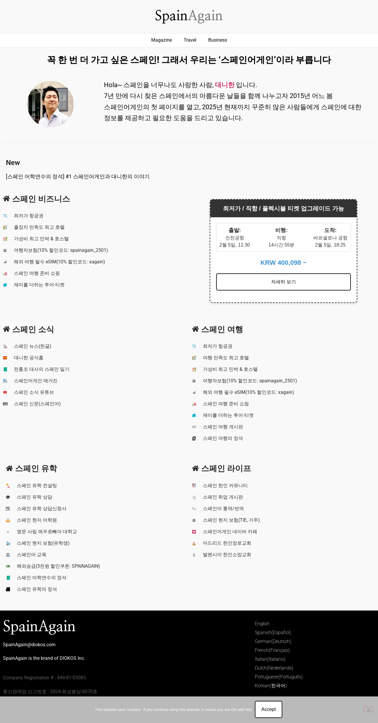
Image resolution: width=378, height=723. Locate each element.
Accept (269, 709)
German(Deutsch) (273, 641)
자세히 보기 (283, 281)
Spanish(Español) (273, 632)
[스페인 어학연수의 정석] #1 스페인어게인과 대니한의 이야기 (78, 176)
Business (217, 40)
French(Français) (272, 650)
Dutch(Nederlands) (274, 668)
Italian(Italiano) (270, 659)
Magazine (161, 40)
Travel (190, 40)
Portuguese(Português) (279, 677)
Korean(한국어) (271, 685)
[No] (369, 709)
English (262, 623)
